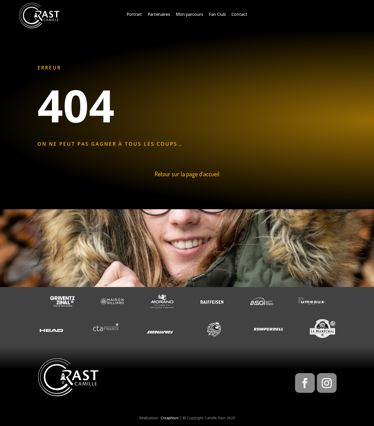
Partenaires (159, 14)
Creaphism (170, 417)
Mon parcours (189, 14)
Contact (239, 14)
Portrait (134, 14)
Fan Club (217, 14)
